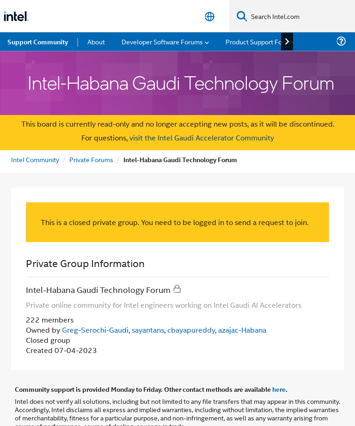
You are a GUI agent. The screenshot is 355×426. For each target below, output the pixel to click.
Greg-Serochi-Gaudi (95, 329)
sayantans (148, 329)
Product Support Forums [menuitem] (261, 41)
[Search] (242, 16)
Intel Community (35, 159)
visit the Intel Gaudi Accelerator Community (201, 137)
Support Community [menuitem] (37, 42)
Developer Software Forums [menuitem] (162, 41)
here (279, 389)
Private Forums (91, 159)
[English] (209, 16)
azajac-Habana (242, 329)
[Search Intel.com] (301, 16)
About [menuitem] (96, 41)
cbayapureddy (191, 329)
